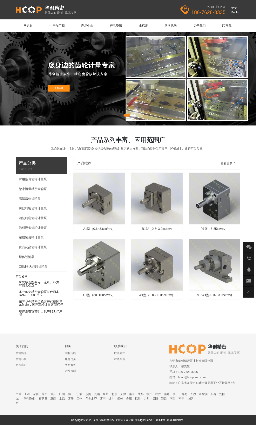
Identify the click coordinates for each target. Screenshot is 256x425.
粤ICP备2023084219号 (169, 420)
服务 (68, 348)
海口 (164, 398)
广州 (62, 394)
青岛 (184, 394)
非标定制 (143, 28)
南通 (167, 394)
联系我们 (227, 28)
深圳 (36, 394)
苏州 (44, 394)
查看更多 (228, 165)
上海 (27, 394)
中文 (234, 8)
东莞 (88, 394)
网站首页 (28, 28)
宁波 (79, 394)
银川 (111, 398)
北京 (114, 394)
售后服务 (70, 367)
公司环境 (21, 361)
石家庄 (43, 398)
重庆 (53, 394)
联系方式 (119, 355)
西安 (71, 398)
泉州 (106, 394)
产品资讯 (116, 28)
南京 (132, 394)
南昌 (173, 398)
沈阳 (222, 394)
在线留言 (119, 361)
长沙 (193, 394)
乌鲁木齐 (91, 398)
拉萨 (190, 398)
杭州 (149, 394)
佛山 (71, 394)
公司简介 (21, 355)
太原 (62, 398)
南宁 (181, 398)
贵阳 (155, 398)
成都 (141, 394)
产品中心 (87, 28)
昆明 (146, 398)
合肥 (129, 398)
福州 (138, 398)
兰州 (79, 398)
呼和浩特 (30, 398)
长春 (213, 394)
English (235, 12)
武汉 (158, 394)
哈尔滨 (203, 394)
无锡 (97, 394)
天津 (123, 394)
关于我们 (199, 28)
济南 (53, 398)
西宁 (103, 398)
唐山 (176, 394)
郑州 (120, 398)
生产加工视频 (57, 28)
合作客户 (21, 367)
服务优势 (171, 28)
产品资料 (70, 373)
